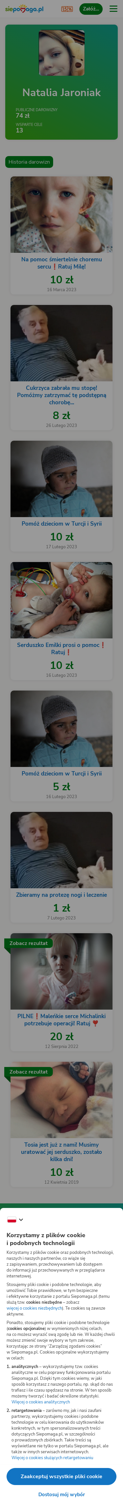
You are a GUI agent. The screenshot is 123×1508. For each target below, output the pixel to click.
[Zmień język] (15, 1219)
